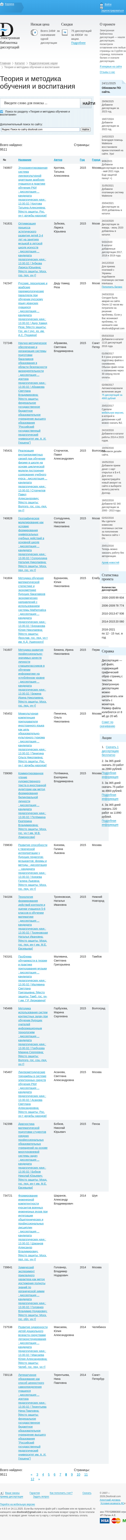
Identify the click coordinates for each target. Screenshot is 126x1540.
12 (32, 1479)
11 (86, 1474)
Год (82, 159)
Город (96, 159)
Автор (58, 159)
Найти (87, 104)
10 (78, 1474)
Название (24, 159)
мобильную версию (112, 412)
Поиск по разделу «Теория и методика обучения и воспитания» (35, 113)
